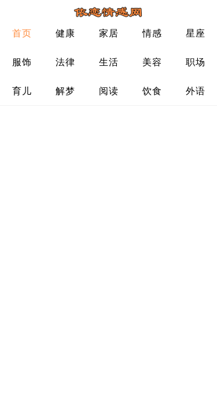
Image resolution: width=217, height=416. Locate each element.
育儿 (21, 91)
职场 (195, 62)
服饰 (21, 62)
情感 (151, 33)
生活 (108, 62)
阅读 (108, 91)
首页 (21, 33)
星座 (195, 33)
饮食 (151, 91)
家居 (108, 33)
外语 (195, 91)
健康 (65, 33)
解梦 (65, 91)
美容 (151, 62)
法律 (65, 62)
